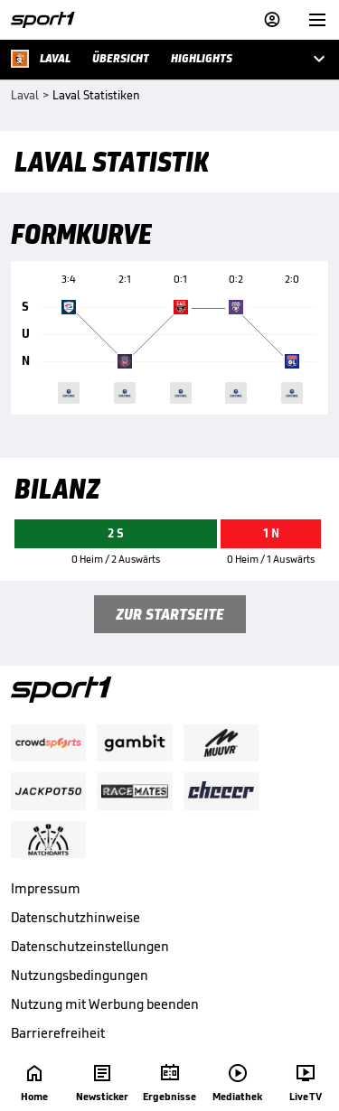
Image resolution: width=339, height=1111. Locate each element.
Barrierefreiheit (58, 1032)
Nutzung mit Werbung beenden (105, 1004)
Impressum (45, 888)
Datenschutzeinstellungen (90, 946)
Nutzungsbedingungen (79, 975)
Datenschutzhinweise (75, 917)
